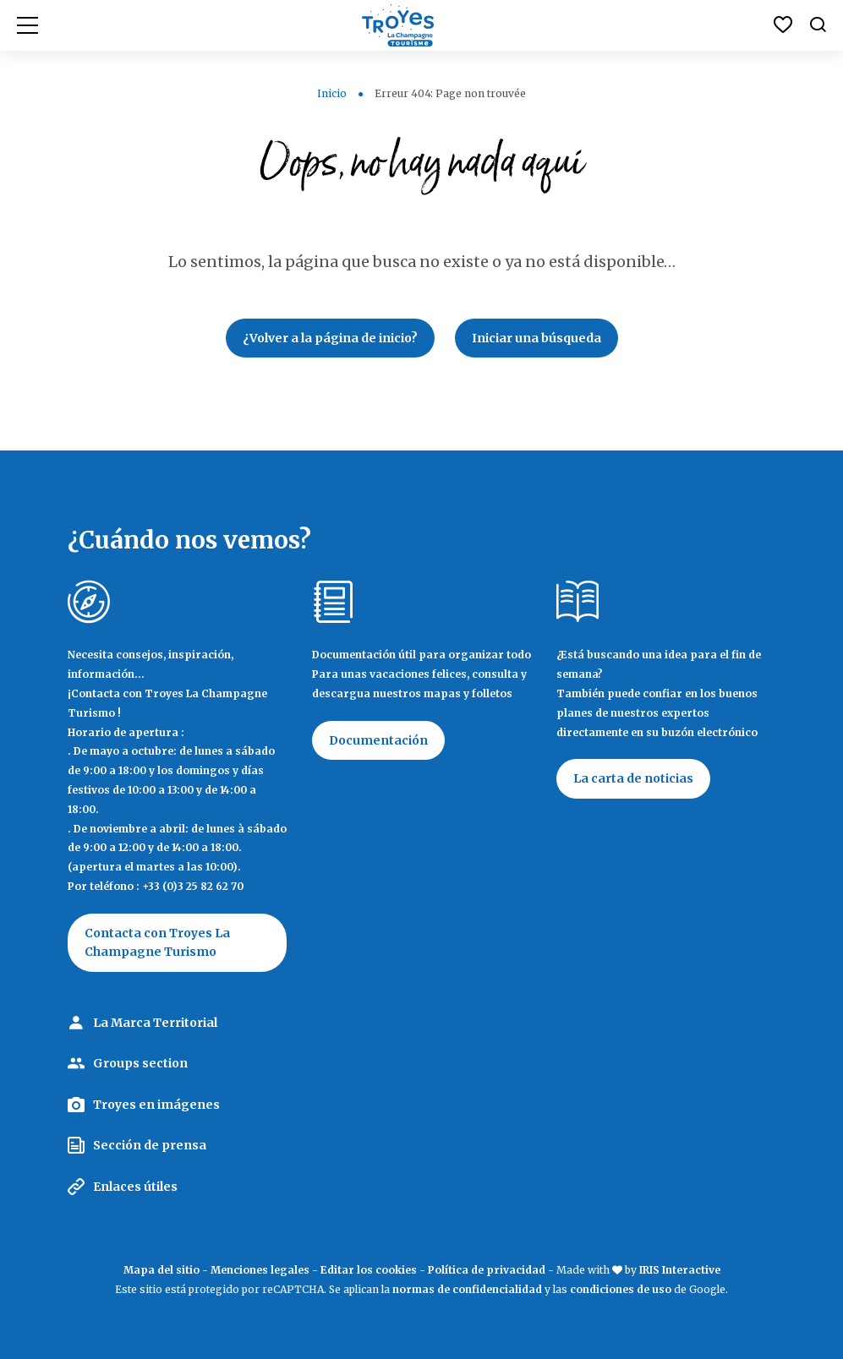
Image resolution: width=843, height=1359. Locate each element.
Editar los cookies (368, 1269)
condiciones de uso (620, 1289)
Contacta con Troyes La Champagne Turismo (157, 942)
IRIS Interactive (679, 1269)
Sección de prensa (149, 1145)
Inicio (332, 93)
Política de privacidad (486, 1269)
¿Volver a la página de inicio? (330, 338)
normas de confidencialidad (467, 1289)
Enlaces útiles (135, 1186)
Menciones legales (260, 1269)
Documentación (378, 740)
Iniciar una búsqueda (536, 338)
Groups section (140, 1063)
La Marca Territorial (155, 1022)
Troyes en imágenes (156, 1104)
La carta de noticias (633, 778)
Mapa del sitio (161, 1269)
